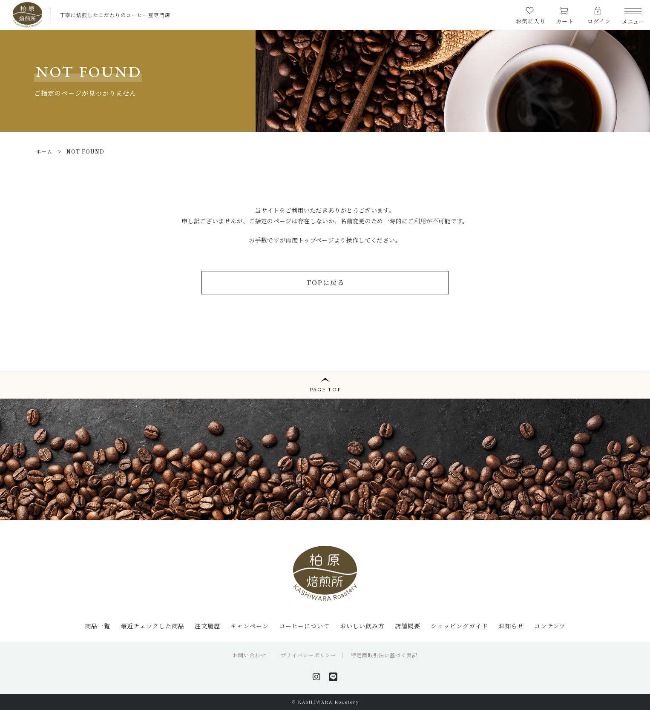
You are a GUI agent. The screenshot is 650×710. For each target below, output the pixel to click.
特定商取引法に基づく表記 (384, 655)
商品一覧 (97, 626)
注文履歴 (207, 626)
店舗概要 (407, 626)
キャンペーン (249, 626)
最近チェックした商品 (152, 626)
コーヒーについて (304, 626)
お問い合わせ (249, 655)
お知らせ (511, 626)
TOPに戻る (325, 282)
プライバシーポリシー (308, 655)
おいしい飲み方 (362, 626)
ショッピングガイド (459, 626)
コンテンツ (550, 626)
